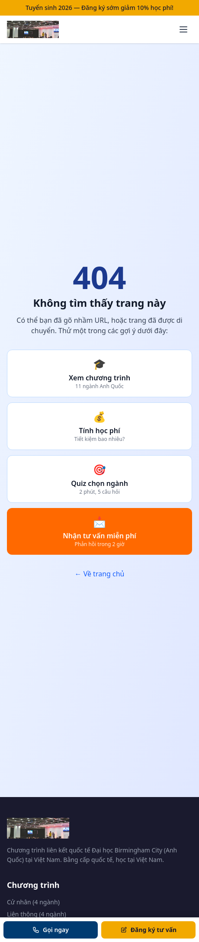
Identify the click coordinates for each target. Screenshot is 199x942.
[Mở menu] (183, 29)
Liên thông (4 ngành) (36, 914)
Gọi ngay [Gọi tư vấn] (50, 930)
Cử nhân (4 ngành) (33, 902)
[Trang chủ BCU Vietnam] (33, 29)
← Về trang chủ (99, 574)
